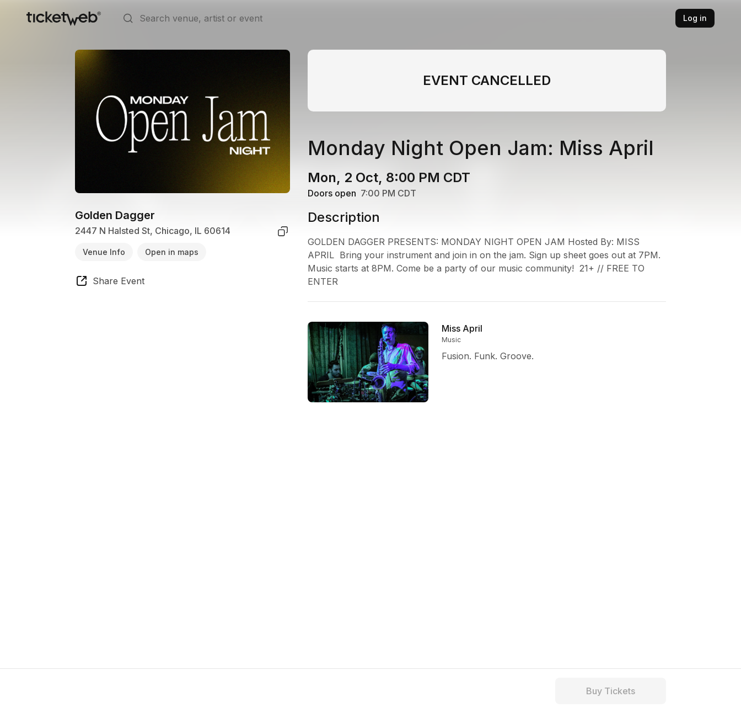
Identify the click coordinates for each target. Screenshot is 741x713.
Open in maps (171, 252)
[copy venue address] (283, 231)
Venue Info (104, 252)
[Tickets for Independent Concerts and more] (63, 18)
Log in (695, 18)
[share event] (109, 282)
